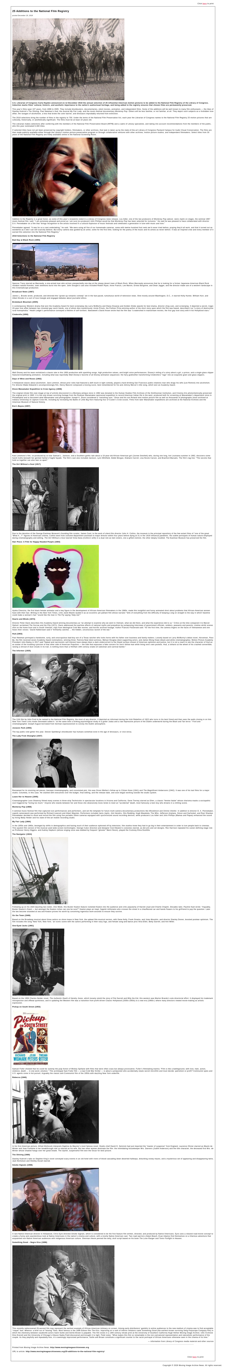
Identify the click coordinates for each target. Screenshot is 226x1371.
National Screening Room (84, 135)
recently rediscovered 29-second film (33, 1328)
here (205, 4)
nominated (29, 126)
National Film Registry (171, 103)
